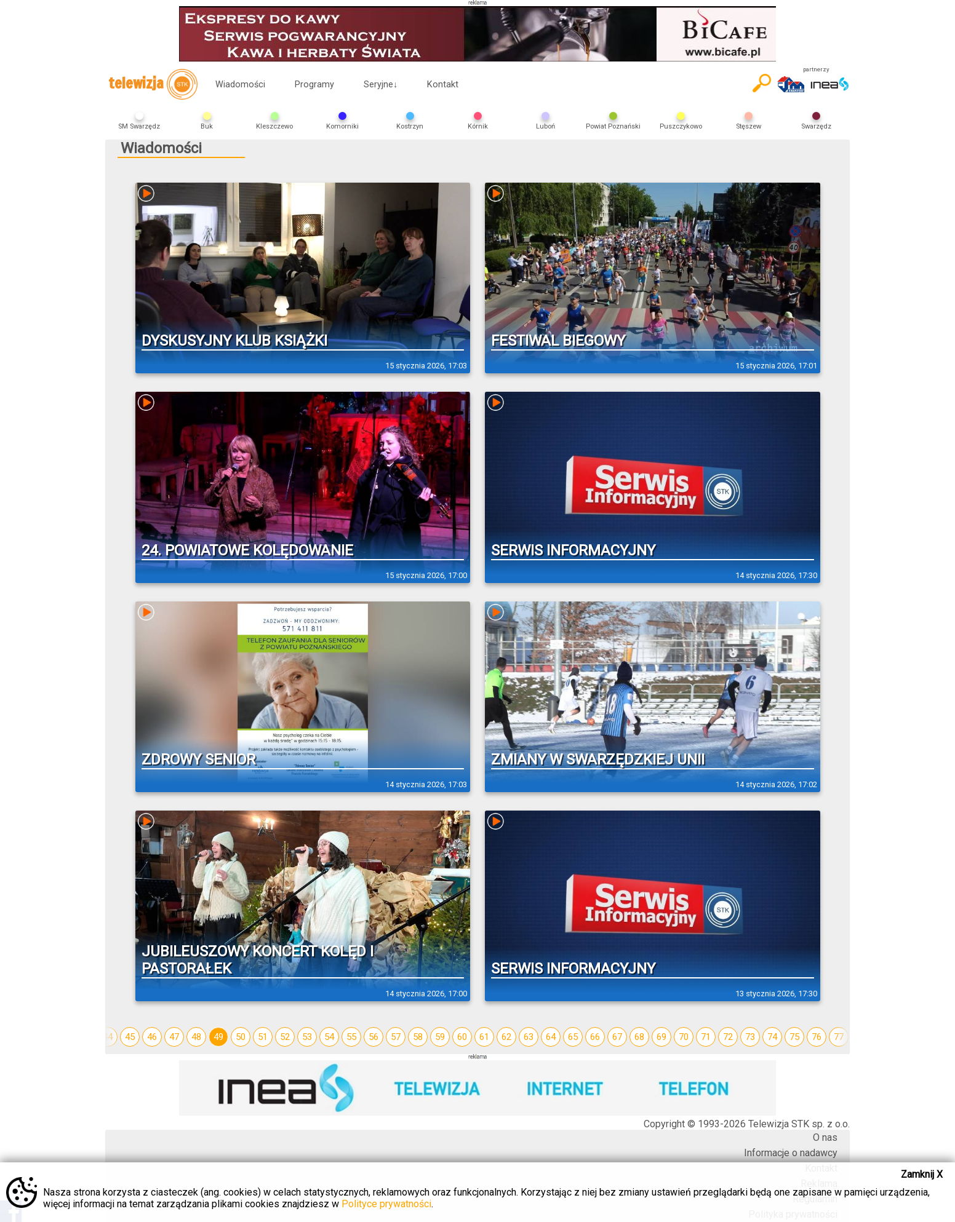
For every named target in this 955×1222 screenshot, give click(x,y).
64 (551, 1036)
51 (263, 1036)
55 (351, 1036)
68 (639, 1036)
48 (196, 1036)
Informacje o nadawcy (790, 1153)
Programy (314, 84)
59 (440, 1036)
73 (750, 1036)
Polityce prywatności (386, 1204)
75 (794, 1036)
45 (130, 1036)
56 (373, 1036)
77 (839, 1036)
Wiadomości (240, 84)
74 (772, 1036)
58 (418, 1036)
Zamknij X (922, 1174)
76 (816, 1036)
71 (706, 1036)
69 (661, 1036)
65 (573, 1036)
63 (528, 1036)
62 (506, 1036)
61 (484, 1036)
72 (728, 1036)
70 (684, 1036)
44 (108, 1036)
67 (617, 1036)
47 (174, 1036)
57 (396, 1036)
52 (285, 1036)
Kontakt (442, 84)
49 (218, 1036)
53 (307, 1036)
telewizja (153, 84)
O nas (825, 1137)
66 (595, 1036)
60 (462, 1036)
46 (152, 1036)
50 (241, 1036)
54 (329, 1036)
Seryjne (381, 84)
